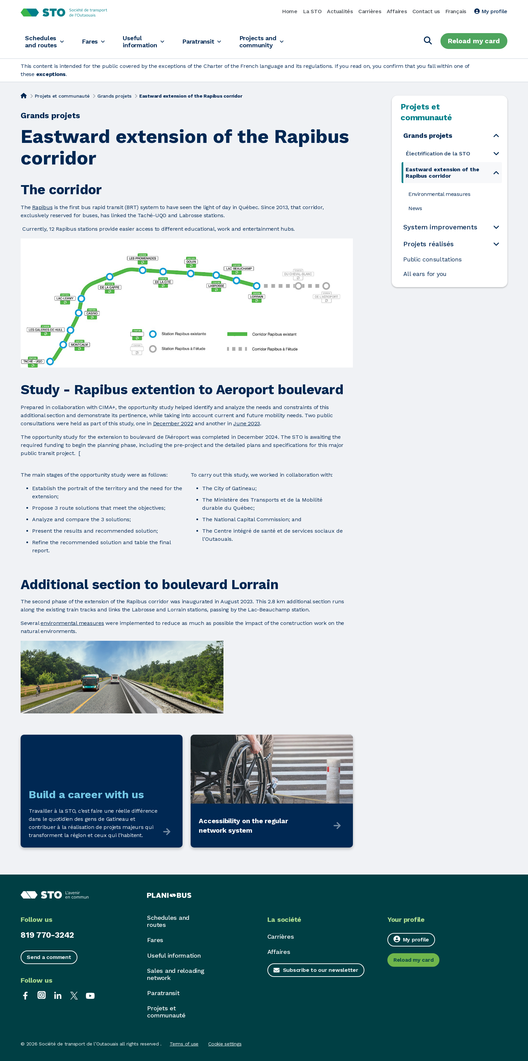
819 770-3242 (47, 935)
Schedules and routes (41, 41)
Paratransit (208, 41)
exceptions (51, 74)
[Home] (24, 95)
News (415, 208)
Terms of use (184, 1043)
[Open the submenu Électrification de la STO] (496, 153)
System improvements (440, 227)
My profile (490, 11)
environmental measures (72, 623)
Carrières (369, 11)
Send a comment (49, 957)
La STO (312, 11)
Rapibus (42, 207)
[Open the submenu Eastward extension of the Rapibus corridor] (496, 172)
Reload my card (474, 41)
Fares (94, 41)
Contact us (426, 11)
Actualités (340, 11)
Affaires (397, 11)
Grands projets (114, 96)
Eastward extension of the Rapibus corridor (442, 172)
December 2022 (173, 423)
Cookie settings (224, 1043)
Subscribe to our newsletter (320, 970)
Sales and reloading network (175, 974)
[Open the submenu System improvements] (496, 226)
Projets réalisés (428, 244)
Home (289, 11)
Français (455, 11)
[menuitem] (452, 153)
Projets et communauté (62, 96)
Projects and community (271, 41)
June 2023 (246, 423)
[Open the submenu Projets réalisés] (496, 243)
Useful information (147, 41)
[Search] (428, 41)
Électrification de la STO (438, 153)
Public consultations (432, 259)
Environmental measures (439, 194)
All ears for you (425, 274)
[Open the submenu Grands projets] (496, 135)
